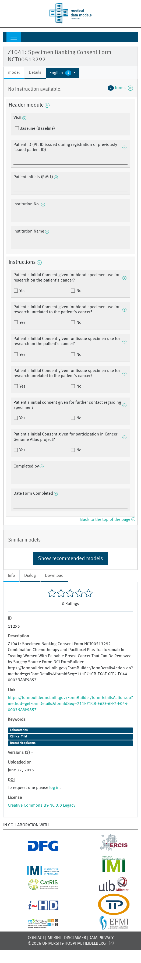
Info (11, 576)
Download (54, 576)
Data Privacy (101, 938)
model (14, 73)
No (78, 291)
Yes (22, 291)
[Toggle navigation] (13, 37)
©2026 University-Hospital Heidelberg (67, 943)
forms (120, 88)
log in (54, 788)
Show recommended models (70, 558)
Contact (36, 938)
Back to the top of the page (107, 520)
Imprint (54, 938)
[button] (62, 73)
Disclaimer (75, 938)
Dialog (30, 576)
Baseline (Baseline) (37, 128)
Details (35, 73)
